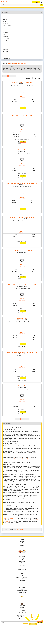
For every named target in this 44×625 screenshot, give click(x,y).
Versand (22, 562)
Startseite (9, 63)
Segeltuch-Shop (4, 1)
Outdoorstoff (4, 19)
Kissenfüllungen (6, 44)
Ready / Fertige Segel (6, 56)
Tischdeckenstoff (5, 32)
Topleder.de (22, 607)
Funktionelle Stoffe (6, 30)
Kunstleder (11, 518)
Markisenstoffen (25, 458)
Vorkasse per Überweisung (22, 577)
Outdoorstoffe (6, 517)
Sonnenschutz (5, 23)
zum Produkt (23, 108)
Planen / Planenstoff (6, 34)
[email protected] (22, 616)
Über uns (22, 568)
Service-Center (22, 542)
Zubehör (4, 27)
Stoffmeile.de (22, 600)
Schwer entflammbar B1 (7, 53)
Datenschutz (22, 561)
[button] (41, 2)
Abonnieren (40, 622)
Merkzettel (22, 545)
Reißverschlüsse (7, 498)
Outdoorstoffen (16, 458)
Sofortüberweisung (22, 580)
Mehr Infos (22, 618)
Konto (22, 544)
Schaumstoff (5, 42)
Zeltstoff (4, 17)
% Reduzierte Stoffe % (6, 58)
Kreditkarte (22, 583)
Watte (4, 46)
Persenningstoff (5, 36)
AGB (22, 559)
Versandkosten (20, 529)
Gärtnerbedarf (5, 49)
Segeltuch (4, 14)
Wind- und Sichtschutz (6, 25)
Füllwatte (38, 519)
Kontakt (22, 541)
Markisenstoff (5, 21)
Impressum (22, 558)
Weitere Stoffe (5, 51)
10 (37, 78)
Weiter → (13, 76)
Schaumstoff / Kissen (6, 38)
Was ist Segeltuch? (22, 569)
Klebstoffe (5, 40)
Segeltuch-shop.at (22, 592)
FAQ (22, 566)
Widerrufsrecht (22, 563)
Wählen (28, 78)
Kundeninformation (22, 565)
